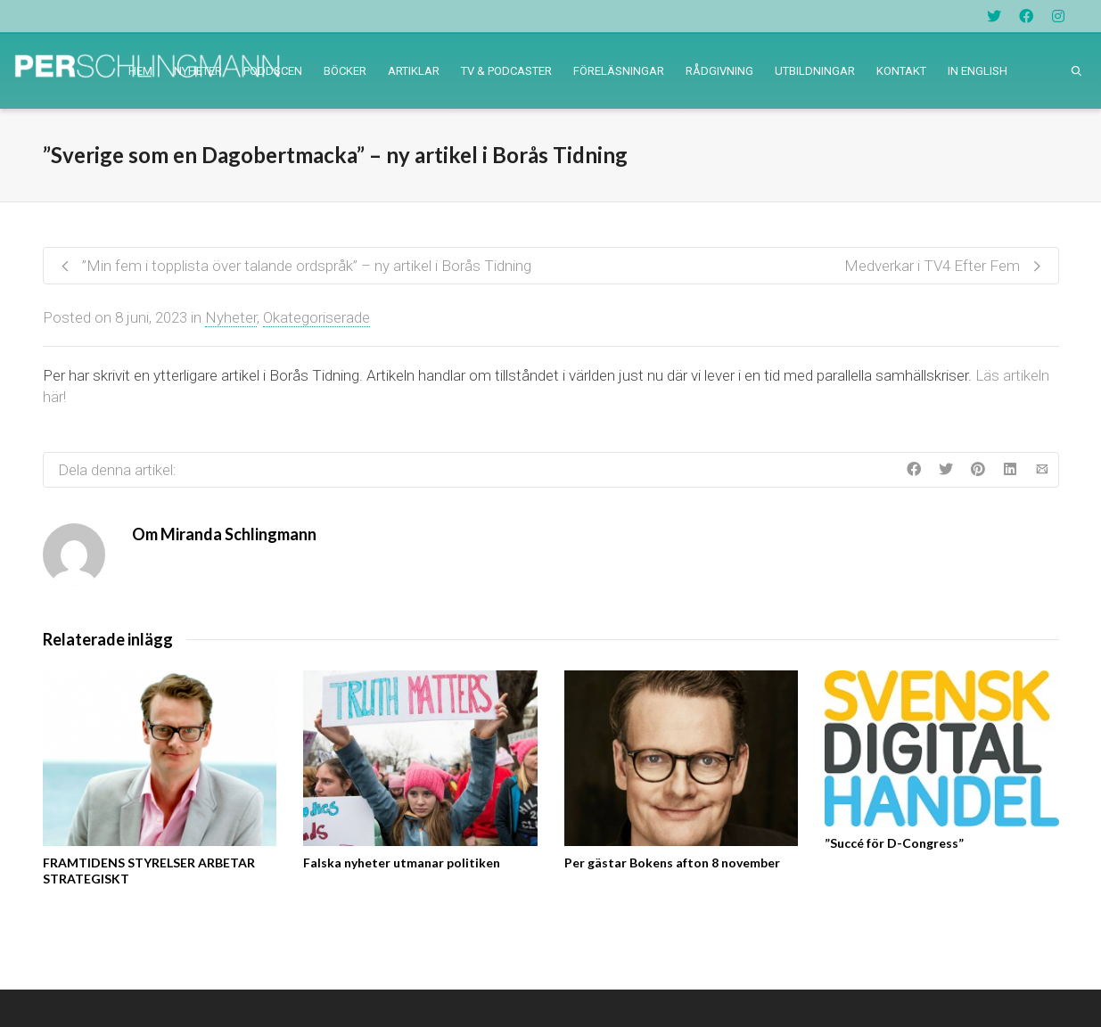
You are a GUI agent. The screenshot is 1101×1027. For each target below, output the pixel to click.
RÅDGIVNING (719, 71)
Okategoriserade (316, 317)
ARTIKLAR (414, 71)
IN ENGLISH (977, 71)
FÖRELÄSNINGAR (618, 71)
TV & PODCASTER (506, 71)
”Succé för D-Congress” (894, 842)
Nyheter (231, 317)
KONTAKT (901, 71)
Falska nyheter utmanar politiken (401, 862)
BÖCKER (345, 71)
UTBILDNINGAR (815, 71)
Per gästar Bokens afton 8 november (672, 862)
